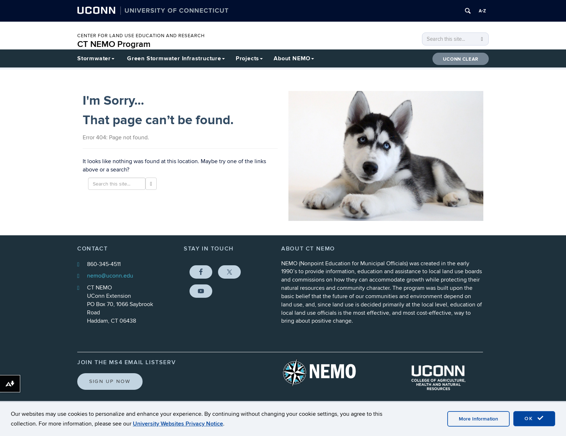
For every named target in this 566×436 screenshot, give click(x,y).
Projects (249, 58)
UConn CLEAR (460, 59)
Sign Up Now (110, 381)
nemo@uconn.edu (110, 275)
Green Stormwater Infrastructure (176, 58)
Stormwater (95, 58)
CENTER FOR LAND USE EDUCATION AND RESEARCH (141, 36)
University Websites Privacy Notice (178, 423)
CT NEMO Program (114, 44)
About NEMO (294, 58)
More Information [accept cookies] (478, 419)
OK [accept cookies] (534, 418)
